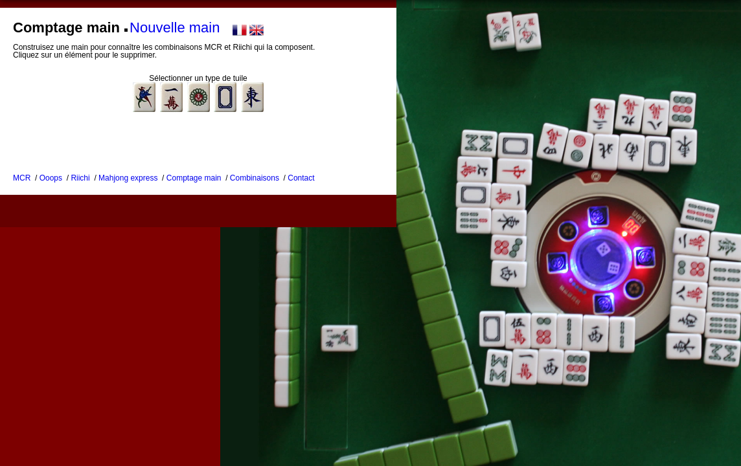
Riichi (80, 178)
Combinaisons (254, 178)
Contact (301, 178)
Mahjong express (127, 178)
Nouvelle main (175, 27)
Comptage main (194, 178)
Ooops (51, 178)
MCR (21, 178)
